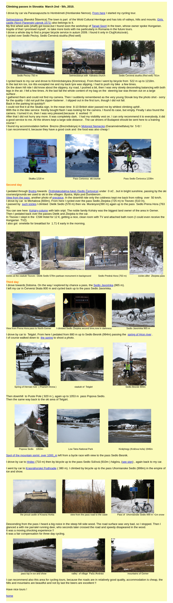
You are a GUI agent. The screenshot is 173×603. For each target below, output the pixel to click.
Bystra (32, 191)
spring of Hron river (140, 334)
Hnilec (31, 461)
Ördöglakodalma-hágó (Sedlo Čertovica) (74, 191)
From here (98, 13)
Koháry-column (38, 210)
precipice (57, 197)
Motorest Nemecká (93, 126)
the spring (47, 337)
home (9, 595)
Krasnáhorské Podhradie (41, 468)
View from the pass (18, 197)
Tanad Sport (99, 26)
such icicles (29, 204)
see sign (127, 461)
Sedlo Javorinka (103, 285)
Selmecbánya (14, 19)
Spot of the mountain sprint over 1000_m (31, 455)
